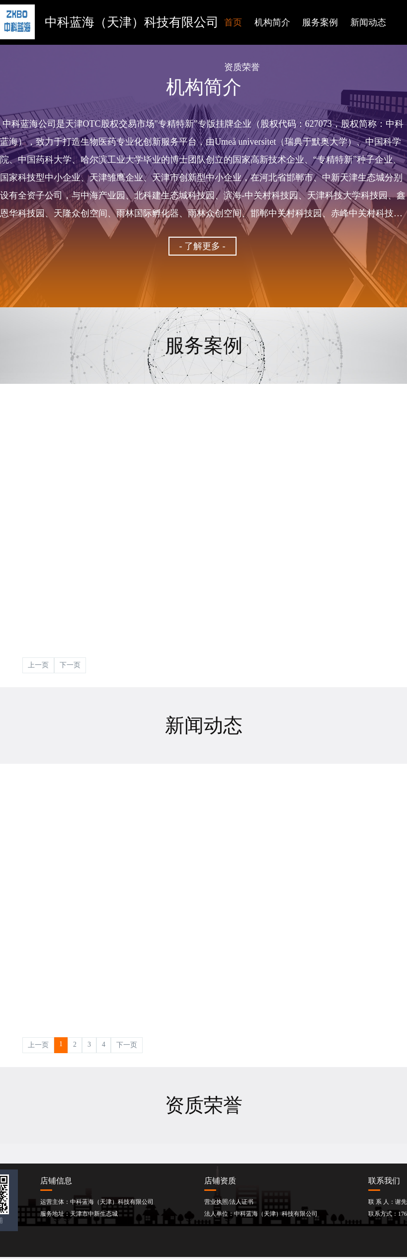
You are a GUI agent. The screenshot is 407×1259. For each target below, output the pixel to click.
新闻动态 (368, 22)
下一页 (70, 665)
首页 (233, 22)
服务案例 (320, 22)
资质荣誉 (242, 67)
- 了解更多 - (202, 246)
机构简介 (272, 22)
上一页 (38, 665)
